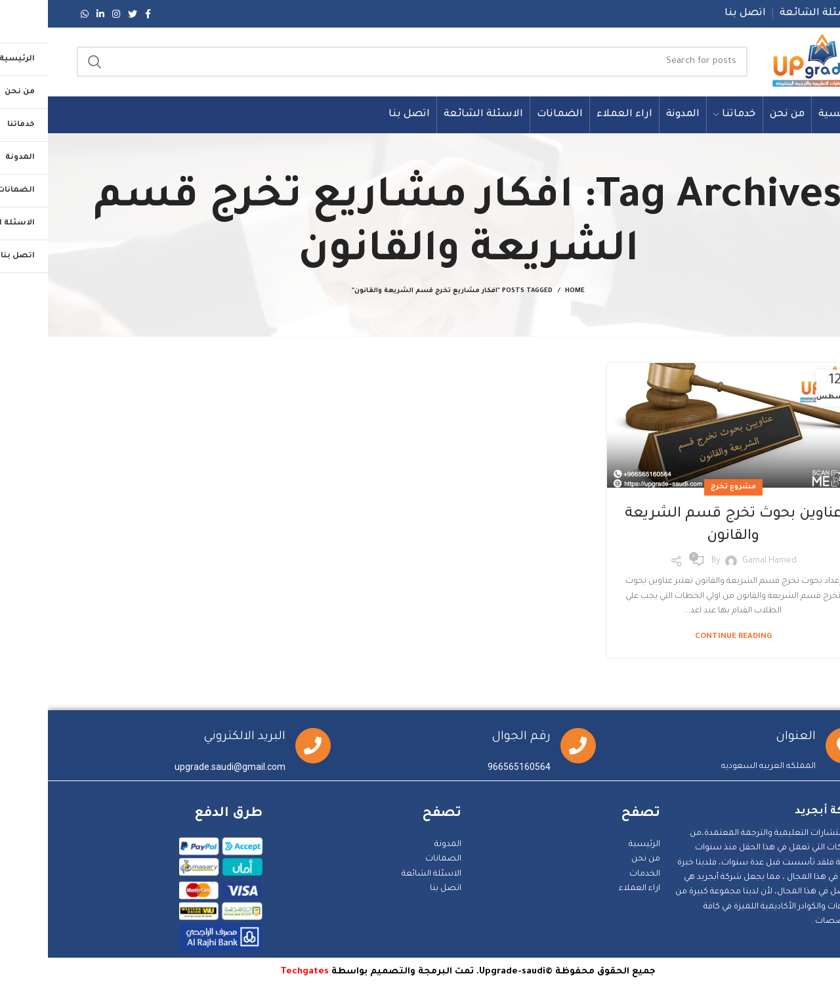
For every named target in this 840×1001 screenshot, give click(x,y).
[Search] (364, 62)
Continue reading (685, 637)
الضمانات (395, 859)
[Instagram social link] (68, 13)
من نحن (597, 859)
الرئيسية (596, 844)
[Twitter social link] (84, 13)
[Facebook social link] (100, 13)
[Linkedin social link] (52, 13)
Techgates (256, 972)
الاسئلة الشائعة (383, 874)
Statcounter (815, 993)
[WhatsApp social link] (37, 13)
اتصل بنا (397, 888)
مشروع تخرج (685, 487)
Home (527, 291)
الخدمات (596, 874)
